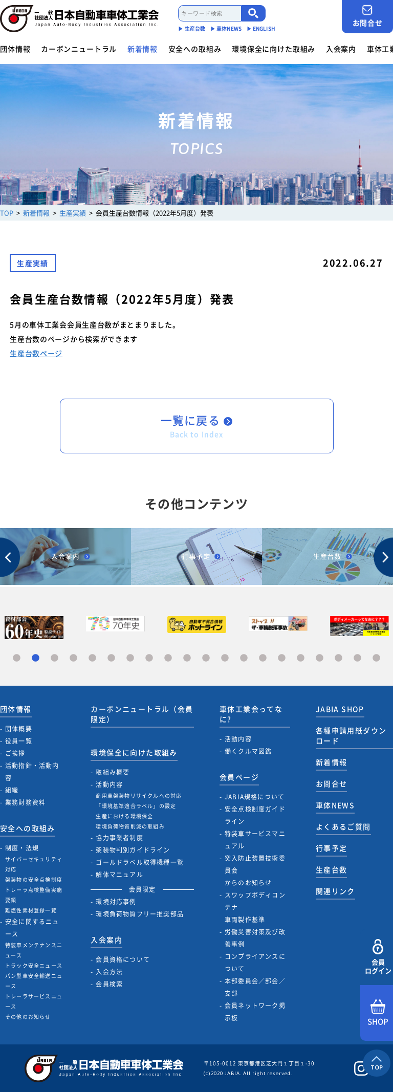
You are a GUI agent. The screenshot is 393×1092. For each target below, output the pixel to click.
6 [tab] (111, 658)
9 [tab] (168, 658)
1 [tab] (16, 658)
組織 (11, 790)
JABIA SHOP (340, 709)
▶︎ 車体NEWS (226, 28)
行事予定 (331, 848)
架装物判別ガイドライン (133, 850)
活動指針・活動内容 (32, 771)
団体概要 (18, 728)
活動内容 (109, 784)
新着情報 (142, 48)
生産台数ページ (36, 353)
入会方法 (109, 971)
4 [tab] (73, 658)
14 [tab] (262, 658)
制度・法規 (22, 848)
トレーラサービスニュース (33, 1001)
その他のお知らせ (28, 1016)
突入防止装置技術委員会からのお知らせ (255, 870)
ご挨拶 (15, 753)
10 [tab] (187, 658)
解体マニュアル (119, 874)
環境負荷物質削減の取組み (130, 826)
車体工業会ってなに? (251, 714)
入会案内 (341, 48)
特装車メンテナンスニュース (33, 950)
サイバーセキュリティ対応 (33, 864)
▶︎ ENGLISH (261, 28)
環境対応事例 (116, 901)
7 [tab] (130, 658)
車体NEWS (335, 805)
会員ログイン (378, 957)
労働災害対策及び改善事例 (255, 938)
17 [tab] (319, 658)
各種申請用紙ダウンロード (351, 735)
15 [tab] (281, 658)
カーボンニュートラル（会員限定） (142, 714)
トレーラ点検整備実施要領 (33, 895)
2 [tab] (35, 658)
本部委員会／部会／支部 (255, 987)
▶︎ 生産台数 (191, 28)
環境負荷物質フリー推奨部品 (140, 914)
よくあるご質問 (343, 826)
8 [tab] (149, 658)
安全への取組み (195, 48)
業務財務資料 (25, 802)
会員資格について (123, 959)
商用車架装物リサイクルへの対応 (139, 795)
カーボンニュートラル (79, 48)
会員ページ (239, 777)
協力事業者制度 (119, 837)
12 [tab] (225, 658)
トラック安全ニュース (33, 965)
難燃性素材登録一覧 (31, 910)
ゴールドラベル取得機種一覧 (140, 862)
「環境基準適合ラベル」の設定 (136, 806)
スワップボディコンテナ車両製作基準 (255, 907)
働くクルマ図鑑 (248, 751)
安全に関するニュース (32, 927)
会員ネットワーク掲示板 (255, 1011)
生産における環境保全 (124, 816)
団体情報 (15, 48)
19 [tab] (357, 658)
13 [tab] (243, 658)
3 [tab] (54, 658)
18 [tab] (338, 658)
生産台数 (331, 869)
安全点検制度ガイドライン (255, 815)
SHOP (378, 1013)
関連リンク (335, 891)
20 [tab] (376, 658)
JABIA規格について (255, 796)
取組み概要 (112, 772)
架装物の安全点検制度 (33, 879)
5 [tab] (92, 658)
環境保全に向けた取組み (273, 48)
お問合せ (367, 16)
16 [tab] (300, 658)
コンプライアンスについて (255, 962)
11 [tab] (206, 658)
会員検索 (109, 984)
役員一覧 (18, 741)
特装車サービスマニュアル (255, 839)
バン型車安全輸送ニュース (33, 981)
